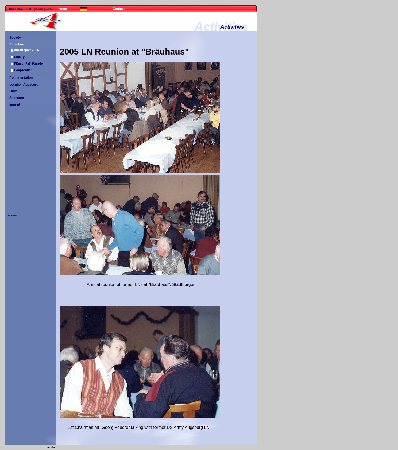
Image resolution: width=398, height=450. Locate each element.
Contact (119, 9)
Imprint (51, 447)
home (62, 9)
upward (13, 215)
